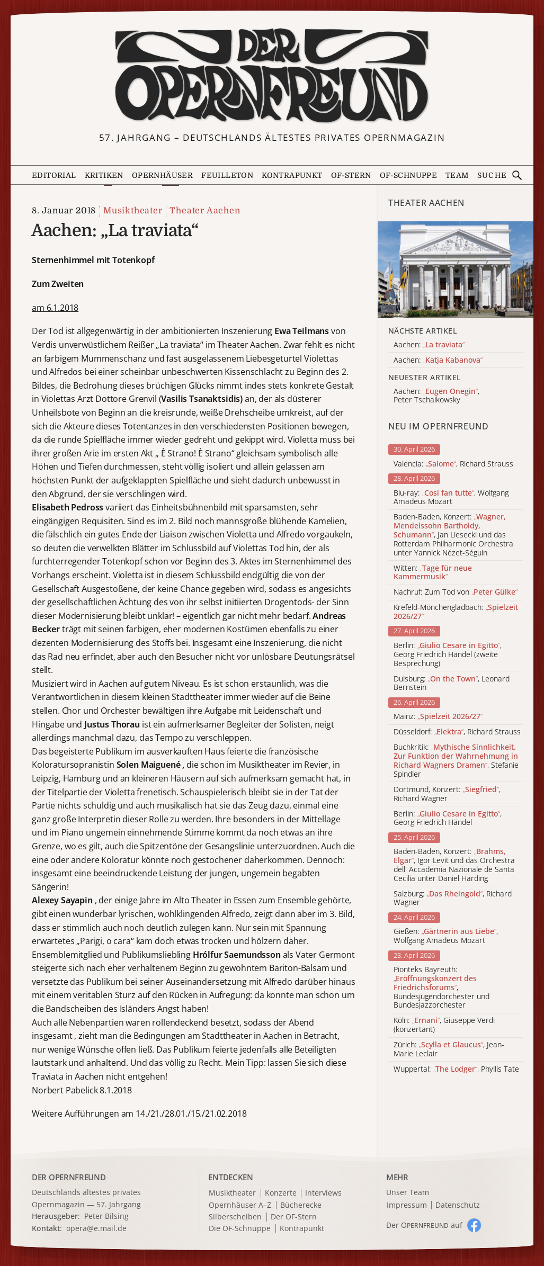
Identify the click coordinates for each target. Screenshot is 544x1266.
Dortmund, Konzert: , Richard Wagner (447, 794)
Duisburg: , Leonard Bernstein (452, 684)
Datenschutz (457, 1205)
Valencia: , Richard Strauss (453, 464)
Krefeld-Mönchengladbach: (456, 612)
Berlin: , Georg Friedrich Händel (448, 819)
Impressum (407, 1205)
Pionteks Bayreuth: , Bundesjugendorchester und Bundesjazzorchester (441, 987)
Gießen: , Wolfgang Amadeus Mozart (446, 936)
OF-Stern (351, 175)
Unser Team (407, 1192)
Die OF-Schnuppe (240, 1228)
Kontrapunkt (292, 175)
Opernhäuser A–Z (240, 1205)
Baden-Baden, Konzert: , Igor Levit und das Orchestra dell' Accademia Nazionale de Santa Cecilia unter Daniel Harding (454, 865)
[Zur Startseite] (272, 75)
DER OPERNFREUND (69, 1177)
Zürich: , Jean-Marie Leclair (449, 1049)
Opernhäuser (162, 175)
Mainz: (438, 716)
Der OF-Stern (294, 1217)
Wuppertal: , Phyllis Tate (456, 1069)
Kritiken (104, 175)
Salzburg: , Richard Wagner (453, 899)
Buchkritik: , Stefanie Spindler (456, 760)
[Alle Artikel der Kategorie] (455, 270)
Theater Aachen (205, 211)
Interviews (323, 1193)
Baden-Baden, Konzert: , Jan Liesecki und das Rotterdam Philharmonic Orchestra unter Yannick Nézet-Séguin (453, 535)
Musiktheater (133, 211)
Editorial (54, 175)
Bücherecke (301, 1205)
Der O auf (424, 1225)
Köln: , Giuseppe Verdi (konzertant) (444, 1025)
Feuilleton (227, 175)
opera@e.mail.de (96, 1228)
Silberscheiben (235, 1217)
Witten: (433, 573)
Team (457, 175)
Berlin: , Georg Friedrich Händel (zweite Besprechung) (448, 654)
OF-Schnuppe (408, 175)
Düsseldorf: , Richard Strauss (457, 732)
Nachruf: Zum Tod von (456, 592)
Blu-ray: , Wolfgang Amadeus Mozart (451, 498)
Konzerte (281, 1193)
